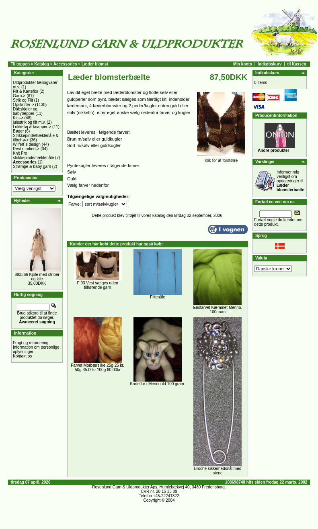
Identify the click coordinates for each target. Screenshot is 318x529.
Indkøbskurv (269, 64)
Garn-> (19, 96)
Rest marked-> (26, 149)
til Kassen (296, 64)
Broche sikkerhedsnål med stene (217, 470)
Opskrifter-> (23, 104)
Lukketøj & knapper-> (32, 127)
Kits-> (18, 118)
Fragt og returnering (30, 343)
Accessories (65, 64)
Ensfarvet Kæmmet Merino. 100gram (217, 309)
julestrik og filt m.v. (29, 122)
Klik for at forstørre (221, 159)
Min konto (242, 64)
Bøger (18, 131)
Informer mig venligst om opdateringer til (290, 181)
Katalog (41, 64)
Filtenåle (157, 297)
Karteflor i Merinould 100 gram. (157, 384)
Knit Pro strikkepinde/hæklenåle (33, 155)
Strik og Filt (23, 100)
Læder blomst (95, 64)
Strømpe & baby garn (32, 166)
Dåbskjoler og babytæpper (25, 111)
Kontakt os (22, 356)
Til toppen (20, 64)
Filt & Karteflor (25, 91)
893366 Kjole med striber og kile (36, 276)
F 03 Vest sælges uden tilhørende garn (97, 285)
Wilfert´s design (27, 144)
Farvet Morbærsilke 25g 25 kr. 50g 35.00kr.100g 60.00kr (97, 367)
